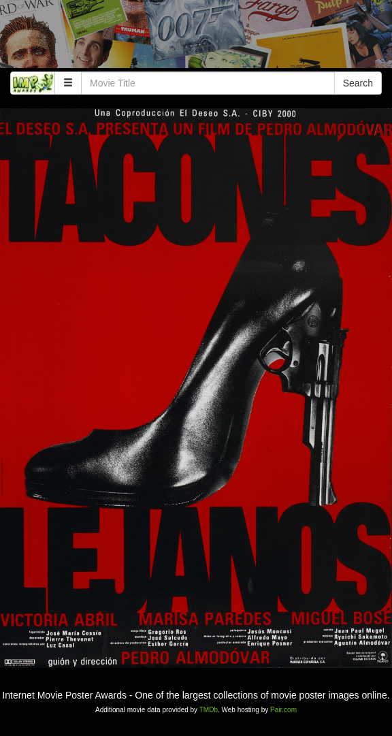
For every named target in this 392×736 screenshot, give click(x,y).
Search (358, 83)
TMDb (208, 710)
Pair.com (283, 710)
